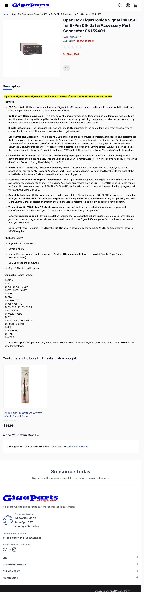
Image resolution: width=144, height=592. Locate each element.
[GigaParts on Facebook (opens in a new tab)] (10, 549)
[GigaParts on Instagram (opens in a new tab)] (14, 549)
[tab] (12, 87)
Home (5, 14)
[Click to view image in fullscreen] (31, 48)
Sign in (61, 446)
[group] (73, 47)
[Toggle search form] (120, 5)
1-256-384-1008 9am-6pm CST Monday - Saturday (26, 522)
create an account (78, 446)
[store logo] (30, 5)
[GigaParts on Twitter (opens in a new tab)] (5, 549)
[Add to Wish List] (66, 68)
